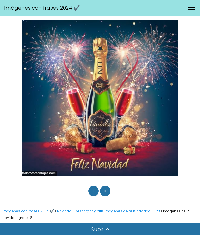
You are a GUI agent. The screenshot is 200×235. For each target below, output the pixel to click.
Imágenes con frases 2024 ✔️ (42, 7)
